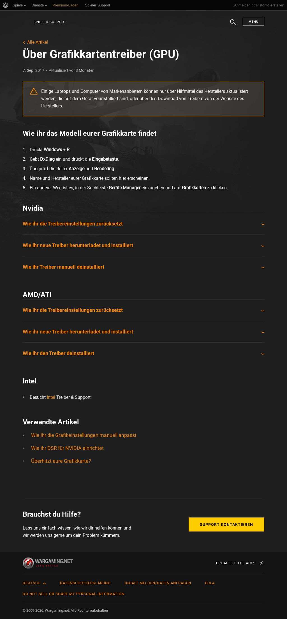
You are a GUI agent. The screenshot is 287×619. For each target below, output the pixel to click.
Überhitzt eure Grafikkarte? (61, 461)
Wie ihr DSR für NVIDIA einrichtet (67, 448)
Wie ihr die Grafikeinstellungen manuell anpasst (83, 435)
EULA (210, 583)
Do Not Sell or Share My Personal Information (73, 594)
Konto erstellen (272, 5)
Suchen (233, 25)
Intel (51, 397)
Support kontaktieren (226, 524)
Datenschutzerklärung (85, 583)
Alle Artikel (37, 42)
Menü (253, 22)
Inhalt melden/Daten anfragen (158, 583)
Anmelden (242, 5)
